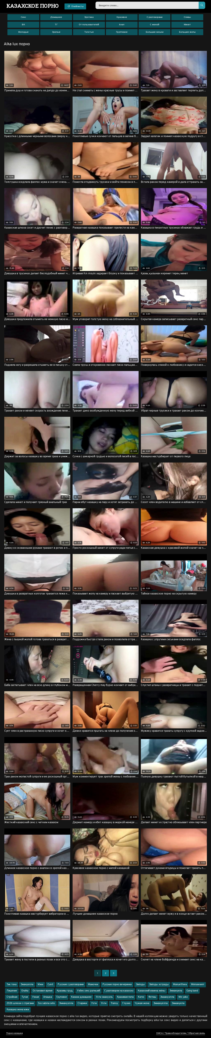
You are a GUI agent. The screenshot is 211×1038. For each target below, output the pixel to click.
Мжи (40, 984)
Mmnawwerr (197, 984)
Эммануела (178, 1003)
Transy (114, 1003)
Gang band (192, 990)
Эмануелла (27, 984)
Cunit (50, 984)
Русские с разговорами (71, 984)
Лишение (12, 990)
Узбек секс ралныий (88, 990)
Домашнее (56, 17)
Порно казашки (14, 1033)
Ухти (103, 1003)
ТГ (56, 24)
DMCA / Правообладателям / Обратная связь (180, 1033)
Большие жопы (187, 32)
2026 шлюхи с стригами (20, 1003)
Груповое (61, 997)
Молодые (23, 32)
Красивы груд (65, 990)
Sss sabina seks (46, 1003)
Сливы (187, 17)
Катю (141, 997)
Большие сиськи (154, 32)
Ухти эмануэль (104, 997)
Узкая (35, 997)
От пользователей (89, 24)
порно (32, 6)
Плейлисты (75, 6)
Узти (94, 1003)
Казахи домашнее (81, 997)
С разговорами (154, 17)
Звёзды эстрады (159, 984)
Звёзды (140, 984)
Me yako (183, 997)
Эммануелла (161, 1003)
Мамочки (93, 984)
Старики (82, 1003)
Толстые (89, 32)
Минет (187, 24)
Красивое (121, 17)
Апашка (47, 997)
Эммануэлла (66, 1003)
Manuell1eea (180, 984)
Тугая (25, 997)
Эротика (89, 17)
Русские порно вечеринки (117, 984)
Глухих (126, 1003)
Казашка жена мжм (18, 1009)
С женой (154, 24)
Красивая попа (125, 997)
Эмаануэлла (167, 997)
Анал (121, 24)
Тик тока (11, 984)
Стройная (12, 997)
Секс (23, 17)
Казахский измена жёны (151, 990)
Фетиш (152, 997)
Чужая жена (142, 1003)
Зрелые (56, 32)
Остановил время (42, 990)
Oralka (24, 990)
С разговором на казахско (118, 990)
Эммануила (176, 990)
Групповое (122, 32)
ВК (23, 24)
